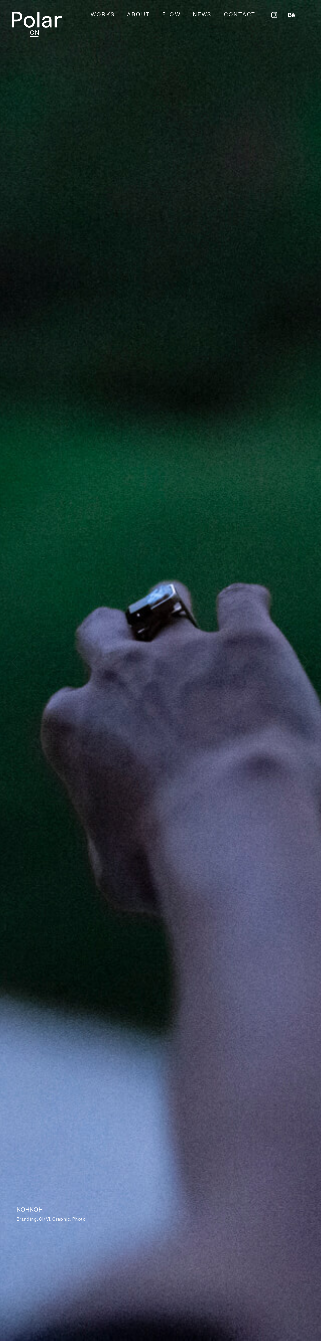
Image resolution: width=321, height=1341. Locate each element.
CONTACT (240, 14)
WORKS (103, 14)
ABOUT (138, 14)
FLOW (171, 14)
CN (35, 32)
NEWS (202, 14)
